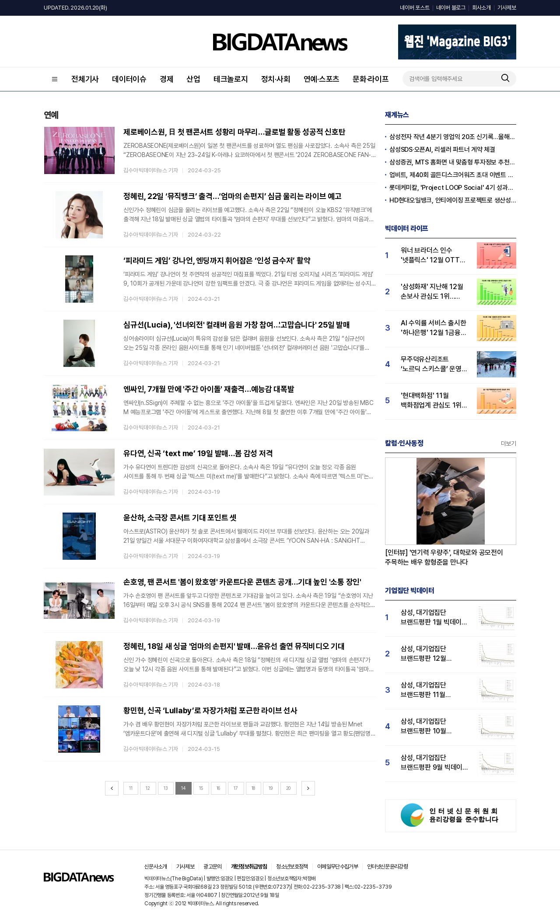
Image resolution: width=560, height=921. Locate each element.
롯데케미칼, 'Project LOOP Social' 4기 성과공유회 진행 (452, 188)
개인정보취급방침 (249, 866)
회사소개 (481, 7)
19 (271, 788)
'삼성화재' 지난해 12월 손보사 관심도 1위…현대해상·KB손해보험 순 (434, 292)
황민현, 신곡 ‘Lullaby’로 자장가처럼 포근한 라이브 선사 (210, 710)
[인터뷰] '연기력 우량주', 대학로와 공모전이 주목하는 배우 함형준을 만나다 (444, 557)
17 (236, 788)
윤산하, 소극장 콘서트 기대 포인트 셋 (180, 517)
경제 (167, 79)
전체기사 (85, 79)
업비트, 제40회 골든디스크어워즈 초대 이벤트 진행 (452, 175)
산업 (193, 79)
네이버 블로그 (451, 7)
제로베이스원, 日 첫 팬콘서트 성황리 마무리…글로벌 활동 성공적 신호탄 (234, 131)
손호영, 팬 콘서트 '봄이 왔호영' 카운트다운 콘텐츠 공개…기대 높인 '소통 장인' (242, 581)
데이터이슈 (129, 79)
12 (148, 788)
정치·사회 (275, 79)
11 (131, 788)
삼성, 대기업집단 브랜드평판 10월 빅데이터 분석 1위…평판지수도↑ (428, 726)
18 (254, 788)
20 (288, 788)
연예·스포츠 (322, 79)
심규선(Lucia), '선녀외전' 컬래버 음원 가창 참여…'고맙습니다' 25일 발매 (236, 324)
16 (218, 788)
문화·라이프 (371, 79)
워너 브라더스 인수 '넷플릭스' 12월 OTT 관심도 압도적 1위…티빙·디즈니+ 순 (435, 255)
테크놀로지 (231, 79)
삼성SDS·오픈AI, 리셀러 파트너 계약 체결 (442, 150)
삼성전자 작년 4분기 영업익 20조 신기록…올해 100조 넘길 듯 (452, 137)
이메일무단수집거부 (337, 866)
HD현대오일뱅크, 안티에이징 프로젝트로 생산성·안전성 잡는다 (452, 200)
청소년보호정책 (292, 866)
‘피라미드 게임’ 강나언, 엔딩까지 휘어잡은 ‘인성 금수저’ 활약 (216, 260)
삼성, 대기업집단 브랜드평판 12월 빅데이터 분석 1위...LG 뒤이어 (432, 654)
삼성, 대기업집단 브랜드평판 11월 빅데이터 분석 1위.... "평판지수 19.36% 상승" (428, 690)
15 (201, 788)
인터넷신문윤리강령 (387, 866)
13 (166, 788)
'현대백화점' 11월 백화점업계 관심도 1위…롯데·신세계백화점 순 (434, 400)
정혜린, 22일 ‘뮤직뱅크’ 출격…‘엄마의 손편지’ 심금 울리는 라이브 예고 (232, 196)
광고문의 (212, 866)
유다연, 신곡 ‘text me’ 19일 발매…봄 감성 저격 (198, 453)
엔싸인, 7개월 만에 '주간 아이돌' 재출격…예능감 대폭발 (208, 389)
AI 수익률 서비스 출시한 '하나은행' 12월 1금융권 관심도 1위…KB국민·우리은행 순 (433, 328)
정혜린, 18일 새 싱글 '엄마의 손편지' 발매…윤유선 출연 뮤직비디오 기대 (234, 646)
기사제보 (506, 7)
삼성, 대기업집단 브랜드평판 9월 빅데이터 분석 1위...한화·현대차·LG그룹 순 (435, 763)
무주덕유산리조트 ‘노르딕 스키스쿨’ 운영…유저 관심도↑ (434, 364)
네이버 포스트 (414, 7)
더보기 (508, 443)
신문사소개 (155, 866)
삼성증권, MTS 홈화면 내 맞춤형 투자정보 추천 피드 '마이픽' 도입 (452, 162)
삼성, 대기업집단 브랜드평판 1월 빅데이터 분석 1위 (434, 617)
